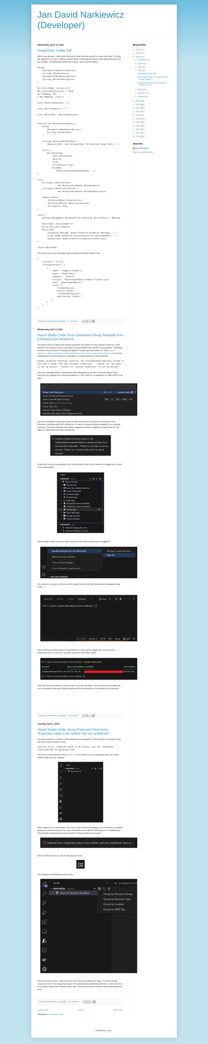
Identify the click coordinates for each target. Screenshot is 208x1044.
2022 (138, 104)
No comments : (73, 321)
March (140, 89)
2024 (138, 57)
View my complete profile (143, 152)
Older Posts (118, 1010)
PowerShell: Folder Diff (54, 50)
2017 (138, 122)
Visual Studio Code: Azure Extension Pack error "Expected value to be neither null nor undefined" (73, 731)
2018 (138, 119)
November (142, 60)
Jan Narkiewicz (142, 148)
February (141, 93)
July (139, 67)
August (141, 63)
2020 (138, 112)
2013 (138, 136)
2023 (138, 101)
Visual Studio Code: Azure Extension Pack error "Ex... (152, 84)
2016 (138, 126)
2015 (138, 129)
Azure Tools (72, 755)
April (140, 70)
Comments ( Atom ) (56, 1014)
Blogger (109, 1030)
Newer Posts (43, 1010)
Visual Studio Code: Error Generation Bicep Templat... (152, 78)
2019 (138, 115)
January (141, 96)
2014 (138, 133)
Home (80, 1010)
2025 (138, 53)
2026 (138, 50)
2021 (138, 108)
